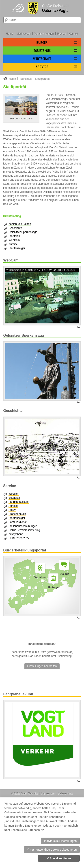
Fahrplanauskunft (19, 501)
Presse (61, 33)
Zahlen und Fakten (20, 224)
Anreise (13, 244)
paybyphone (16, 534)
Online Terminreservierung (24, 530)
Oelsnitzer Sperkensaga (23, 232)
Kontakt (73, 33)
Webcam (14, 493)
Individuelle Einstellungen (60, 841)
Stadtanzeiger (17, 248)
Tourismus (25, 78)
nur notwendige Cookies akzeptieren (52, 849)
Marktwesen (24, 33)
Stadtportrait (42, 78)
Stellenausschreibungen (23, 526)
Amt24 (12, 509)
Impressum (47, 793)
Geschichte (15, 228)
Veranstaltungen (44, 33)
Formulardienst (17, 522)
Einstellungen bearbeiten (42, 666)
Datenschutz (65, 793)
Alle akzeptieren (59, 858)
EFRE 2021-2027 (19, 538)
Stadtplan (14, 236)
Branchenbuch (17, 514)
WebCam (14, 240)
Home (9, 33)
